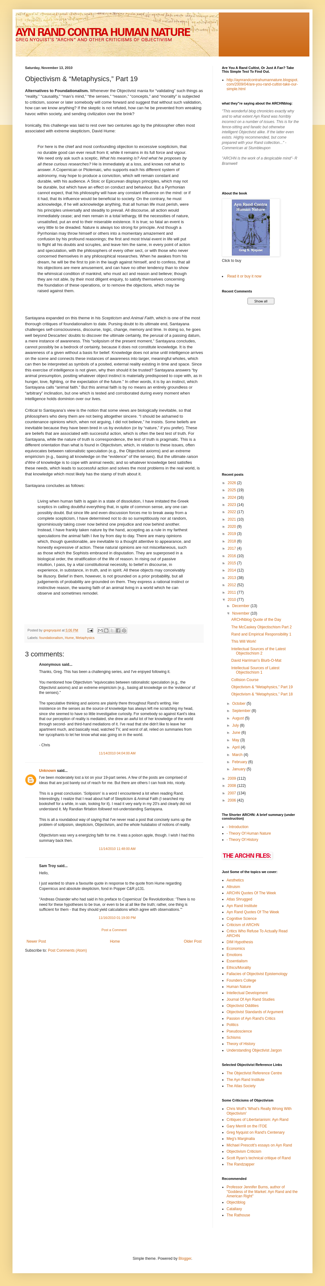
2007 (232, 793)
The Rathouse (238, 1215)
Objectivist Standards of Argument (255, 1012)
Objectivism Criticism (244, 1151)
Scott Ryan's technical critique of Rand (259, 1158)
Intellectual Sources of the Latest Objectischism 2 (258, 651)
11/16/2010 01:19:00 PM (117, 918)
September (242, 711)
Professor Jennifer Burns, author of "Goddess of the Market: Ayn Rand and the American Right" (262, 1191)
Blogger (184, 1258)
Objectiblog (236, 1202)
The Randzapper (240, 1164)
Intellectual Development (247, 993)
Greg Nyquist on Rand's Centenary (256, 1132)
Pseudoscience (239, 1031)
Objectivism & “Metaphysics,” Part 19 (262, 687)
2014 (232, 570)
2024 (232, 497)
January (239, 769)
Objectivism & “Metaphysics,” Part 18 (262, 694)
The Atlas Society (241, 1086)
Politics (232, 1025)
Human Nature (239, 986)
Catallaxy (234, 1209)
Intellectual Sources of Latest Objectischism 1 (255, 670)
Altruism (233, 887)
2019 (232, 534)
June (236, 732)
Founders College (241, 980)
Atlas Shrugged (239, 899)
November (241, 613)
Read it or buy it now (244, 276)
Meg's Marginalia (241, 1138)
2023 (232, 505)
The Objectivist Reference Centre (254, 1073)
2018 (232, 541)
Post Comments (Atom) (67, 950)
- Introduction (237, 827)
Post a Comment (114, 930)
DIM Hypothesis (240, 942)
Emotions (234, 955)
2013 (232, 578)
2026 (232, 483)
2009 (232, 778)
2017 (232, 548)
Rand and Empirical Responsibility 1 (261, 634)
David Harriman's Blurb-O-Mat (256, 660)
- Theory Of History (242, 839)
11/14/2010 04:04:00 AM (117, 753)
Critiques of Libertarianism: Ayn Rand (257, 1119)
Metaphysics (85, 638)
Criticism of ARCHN (243, 925)
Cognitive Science (242, 918)
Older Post (193, 941)
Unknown (47, 770)
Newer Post (36, 941)
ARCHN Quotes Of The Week (251, 893)
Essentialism (237, 961)
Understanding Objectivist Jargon (254, 1050)
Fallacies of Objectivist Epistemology (257, 974)
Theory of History (241, 1044)
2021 (232, 519)
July (236, 725)
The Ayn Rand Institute (245, 1079)
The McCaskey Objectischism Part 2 (261, 627)
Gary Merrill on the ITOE (247, 1126)
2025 (232, 490)
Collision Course (244, 680)
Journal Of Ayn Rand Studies (251, 999)
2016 (232, 556)
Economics (236, 948)
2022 (232, 512)
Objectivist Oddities (243, 1006)
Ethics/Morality (239, 967)
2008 (232, 785)
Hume (69, 638)
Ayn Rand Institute (242, 906)
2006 (232, 800)
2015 (232, 563)
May (236, 740)
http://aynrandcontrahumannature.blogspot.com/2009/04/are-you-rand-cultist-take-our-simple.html (262, 84)
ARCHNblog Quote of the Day (256, 619)
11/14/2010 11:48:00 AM (117, 849)
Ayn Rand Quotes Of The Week (253, 912)
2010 (232, 599)
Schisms (234, 1037)
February (240, 762)
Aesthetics (235, 880)
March (238, 755)
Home (115, 941)
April (236, 747)
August (238, 718)
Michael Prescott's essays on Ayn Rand (259, 1145)
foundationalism (51, 638)
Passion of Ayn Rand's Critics (251, 1018)
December (241, 606)
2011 (232, 592)
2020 (232, 526)
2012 (232, 585)
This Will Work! (243, 641)
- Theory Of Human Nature (249, 833)
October (239, 703)
